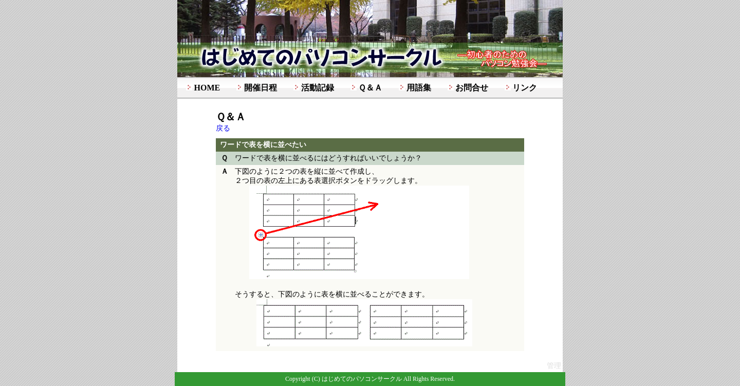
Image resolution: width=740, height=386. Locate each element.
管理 (554, 366)
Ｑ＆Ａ (370, 87)
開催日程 (260, 87)
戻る (223, 128)
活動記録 (317, 87)
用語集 (418, 87)
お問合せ (471, 87)
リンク (524, 87)
